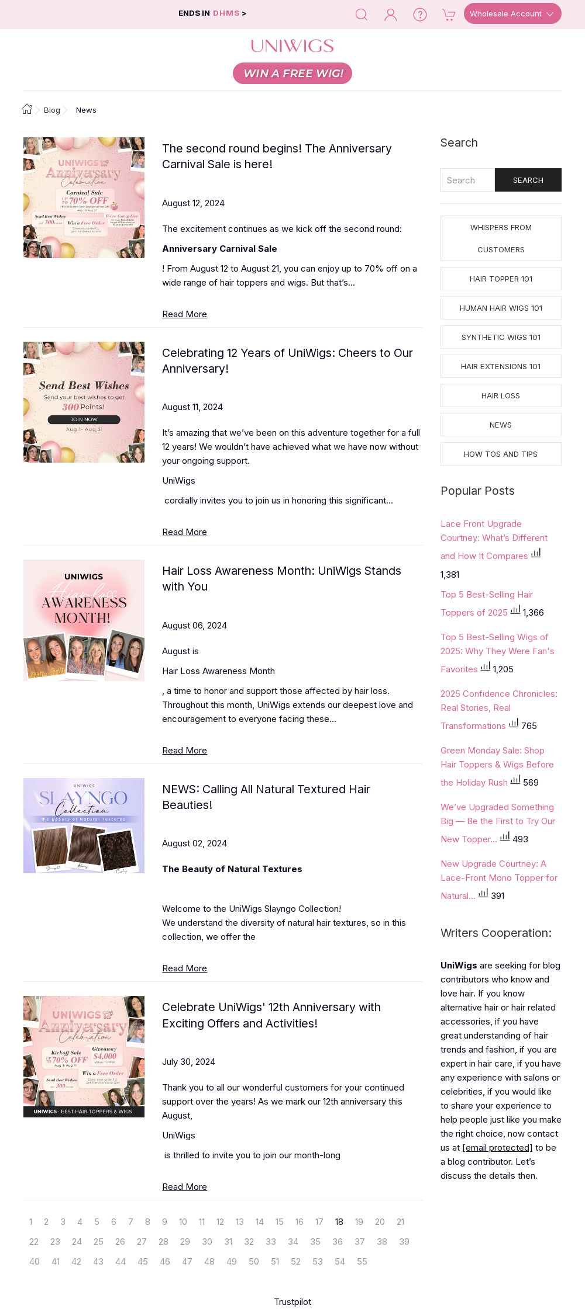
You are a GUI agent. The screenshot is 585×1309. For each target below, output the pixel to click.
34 (293, 1241)
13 (240, 1221)
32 (249, 1241)
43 (98, 1261)
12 (220, 1221)
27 (142, 1241)
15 (280, 1221)
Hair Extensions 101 (501, 366)
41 (55, 1261)
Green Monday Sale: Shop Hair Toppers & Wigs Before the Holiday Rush (497, 766)
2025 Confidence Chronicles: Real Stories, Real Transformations (499, 709)
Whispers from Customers (501, 238)
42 (76, 1261)
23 (55, 1241)
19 (359, 1221)
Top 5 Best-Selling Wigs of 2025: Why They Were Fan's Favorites (498, 653)
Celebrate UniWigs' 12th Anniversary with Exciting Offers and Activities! (271, 1015)
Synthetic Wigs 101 (501, 337)
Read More (184, 314)
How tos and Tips (501, 454)
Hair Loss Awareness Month (218, 670)
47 (187, 1261)
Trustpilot (292, 1301)
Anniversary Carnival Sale (219, 248)
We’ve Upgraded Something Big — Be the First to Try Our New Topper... (498, 823)
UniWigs (178, 480)
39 (404, 1241)
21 (400, 1221)
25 (99, 1241)
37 (360, 1241)
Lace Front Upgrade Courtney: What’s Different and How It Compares (494, 539)
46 (165, 1261)
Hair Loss (500, 395)
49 (231, 1261)
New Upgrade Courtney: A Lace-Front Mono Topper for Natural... (499, 879)
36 (337, 1241)
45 (142, 1261)
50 (254, 1261)
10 (183, 1221)
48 (209, 1261)
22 (34, 1241)
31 (228, 1241)
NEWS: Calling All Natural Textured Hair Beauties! (266, 797)
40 (34, 1261)
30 (207, 1241)
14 (260, 1221)
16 (299, 1221)
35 (315, 1241)
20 (380, 1221)
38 (382, 1241)
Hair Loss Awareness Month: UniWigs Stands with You (281, 578)
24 (77, 1241)
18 (339, 1221)
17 (319, 1221)
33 (271, 1241)
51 (275, 1261)
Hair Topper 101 (501, 278)
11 (202, 1221)
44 (120, 1261)
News (501, 424)
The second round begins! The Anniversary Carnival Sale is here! (277, 156)
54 (340, 1261)
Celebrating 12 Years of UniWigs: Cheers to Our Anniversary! (287, 361)
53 (317, 1261)
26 (120, 1241)
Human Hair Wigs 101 (501, 308)
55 (362, 1261)
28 (163, 1241)
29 (185, 1241)
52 (296, 1261)
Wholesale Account (513, 14)
